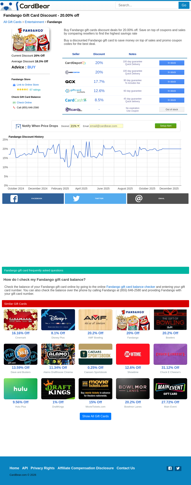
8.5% (99, 100)
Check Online (24, 102)
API (25, 468)
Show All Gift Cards (95, 416)
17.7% (99, 81)
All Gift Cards (12, 22)
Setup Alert (165, 125)
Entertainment (34, 22)
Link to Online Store (28, 84)
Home (14, 468)
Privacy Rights (43, 468)
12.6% (99, 91)
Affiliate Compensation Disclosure (86, 468)
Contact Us (126, 468)
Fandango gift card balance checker (130, 286)
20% (99, 63)
